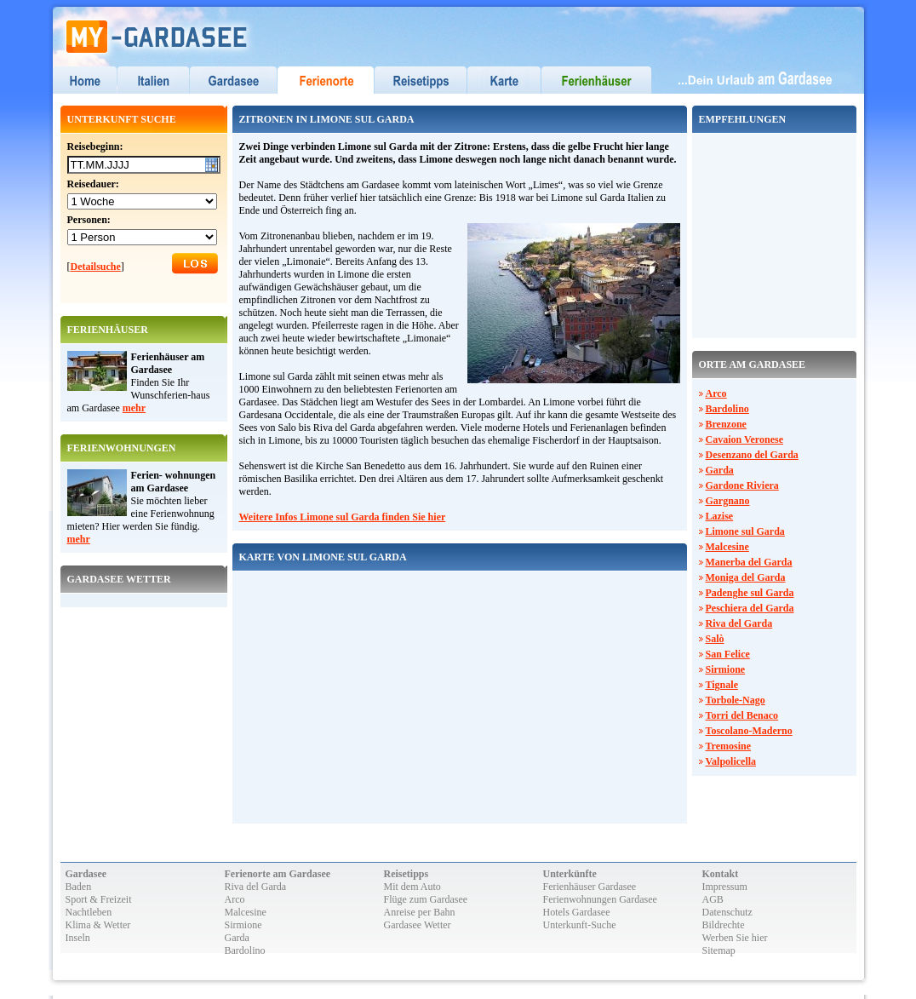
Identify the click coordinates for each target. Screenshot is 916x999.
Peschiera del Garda (750, 608)
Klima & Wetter (98, 925)
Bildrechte (723, 925)
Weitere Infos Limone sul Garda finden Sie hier (342, 517)
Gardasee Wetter (417, 925)
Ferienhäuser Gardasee (590, 887)
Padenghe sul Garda (750, 593)
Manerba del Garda (749, 562)
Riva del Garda (739, 623)
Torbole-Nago (735, 700)
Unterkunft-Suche (579, 925)
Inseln (78, 938)
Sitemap (719, 950)
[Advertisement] (750, 234)
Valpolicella (731, 761)
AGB (713, 899)
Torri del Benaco (742, 715)
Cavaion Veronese (744, 439)
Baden (79, 887)
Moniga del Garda (746, 577)
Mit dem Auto (412, 887)
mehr (134, 408)
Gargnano (728, 501)
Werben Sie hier (735, 938)
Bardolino (727, 409)
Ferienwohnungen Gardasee (600, 899)
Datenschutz (727, 912)
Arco (716, 393)
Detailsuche (96, 267)
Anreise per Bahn (419, 912)
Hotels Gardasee (576, 912)
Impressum (724, 887)
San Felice (728, 654)
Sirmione (726, 669)
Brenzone (726, 424)
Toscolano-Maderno (749, 731)
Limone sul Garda (745, 531)
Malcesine (727, 547)
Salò (715, 639)
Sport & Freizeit (99, 899)
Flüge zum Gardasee (426, 899)
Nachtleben (89, 912)
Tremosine (729, 746)
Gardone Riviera (742, 485)
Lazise (720, 516)
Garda (720, 470)
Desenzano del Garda (752, 455)
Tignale (722, 685)
